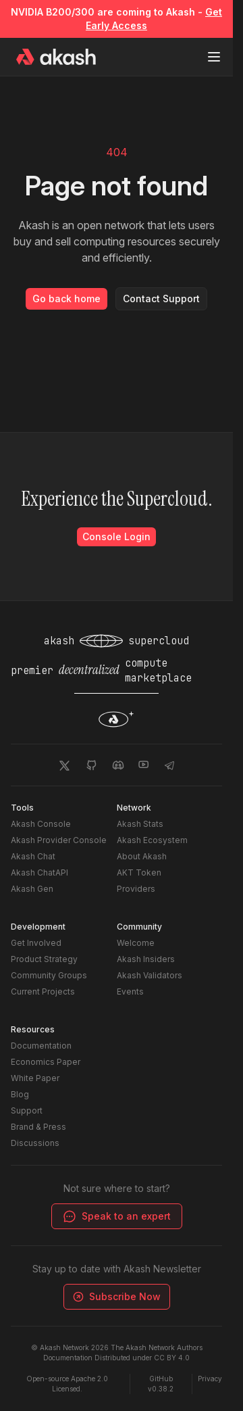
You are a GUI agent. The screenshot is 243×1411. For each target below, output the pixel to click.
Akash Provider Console (59, 840)
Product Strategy (44, 959)
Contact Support (161, 298)
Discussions (35, 1143)
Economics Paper (45, 1062)
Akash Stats (140, 824)
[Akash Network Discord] (118, 765)
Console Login (116, 536)
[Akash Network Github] (91, 765)
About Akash (142, 856)
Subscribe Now (115, 1296)
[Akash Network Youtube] (143, 765)
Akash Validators (149, 975)
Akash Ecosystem (152, 840)
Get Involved (36, 943)
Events (130, 991)
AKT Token (139, 872)
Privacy (210, 1378)
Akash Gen (32, 889)
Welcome (136, 943)
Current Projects (43, 991)
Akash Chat (33, 856)
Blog (20, 1094)
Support (27, 1110)
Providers (136, 889)
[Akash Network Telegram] (169, 765)
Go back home (66, 298)
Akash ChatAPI (39, 872)
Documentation (41, 1046)
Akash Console (41, 824)
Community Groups (49, 975)
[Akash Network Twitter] (64, 765)
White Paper (35, 1078)
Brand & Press (38, 1127)
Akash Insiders (146, 959)
